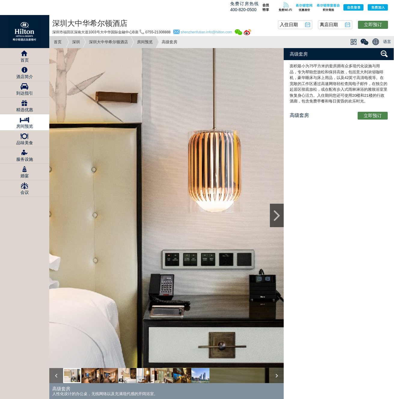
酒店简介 (24, 76)
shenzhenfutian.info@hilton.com (206, 32)
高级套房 (299, 53)
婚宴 (24, 175)
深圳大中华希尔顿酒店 (108, 42)
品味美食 (24, 142)
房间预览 (145, 42)
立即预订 (373, 24)
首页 (58, 42)
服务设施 (24, 159)
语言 (387, 41)
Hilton (24, 31)
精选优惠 (24, 109)
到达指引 (24, 93)
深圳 (76, 42)
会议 (24, 192)
